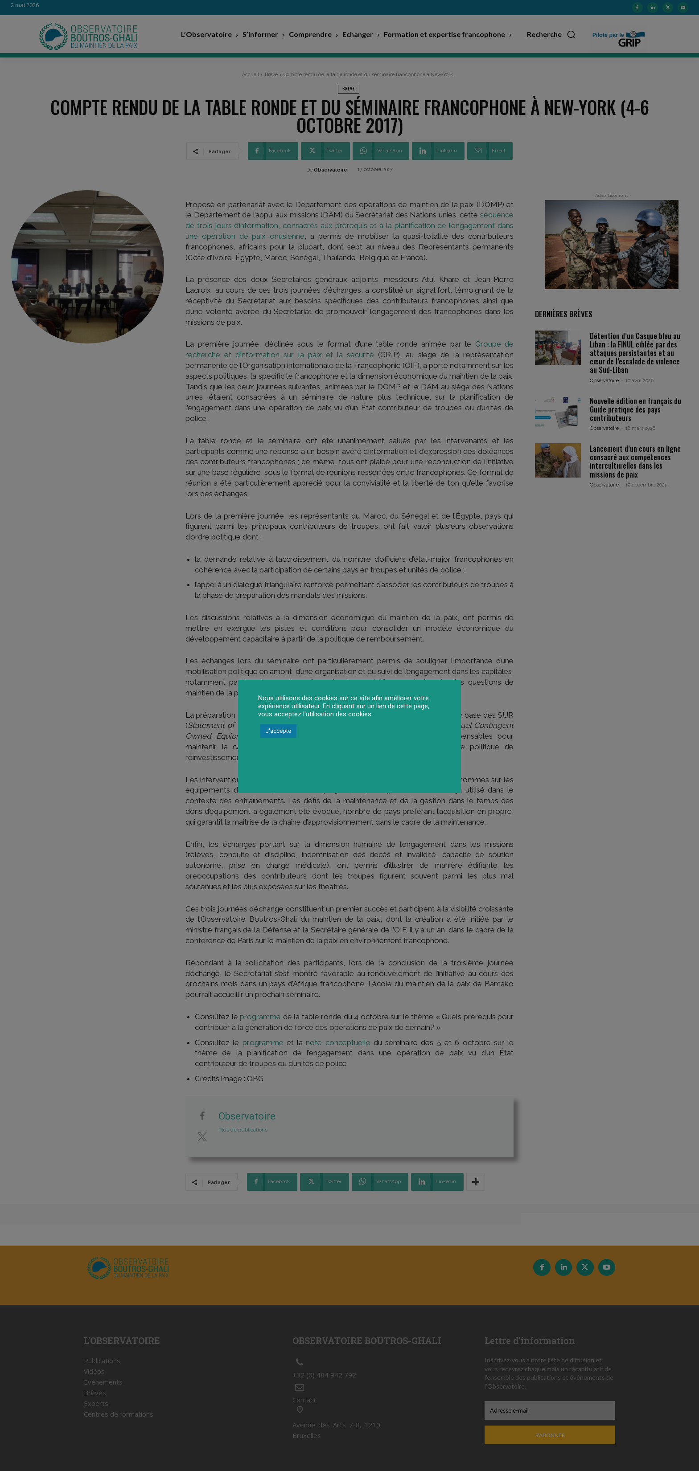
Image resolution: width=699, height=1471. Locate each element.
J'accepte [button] (278, 730)
